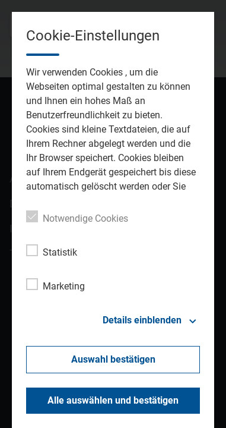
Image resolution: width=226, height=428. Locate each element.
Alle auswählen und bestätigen (113, 400)
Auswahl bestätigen (113, 359)
